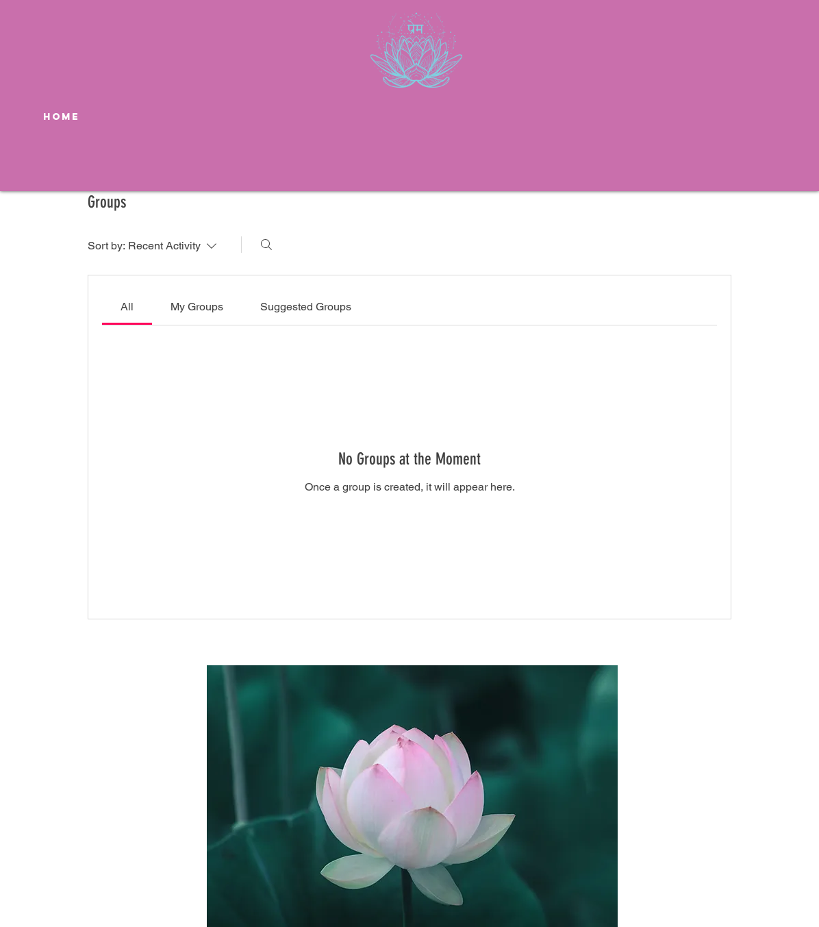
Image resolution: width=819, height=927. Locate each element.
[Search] (266, 244)
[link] (127, 306)
